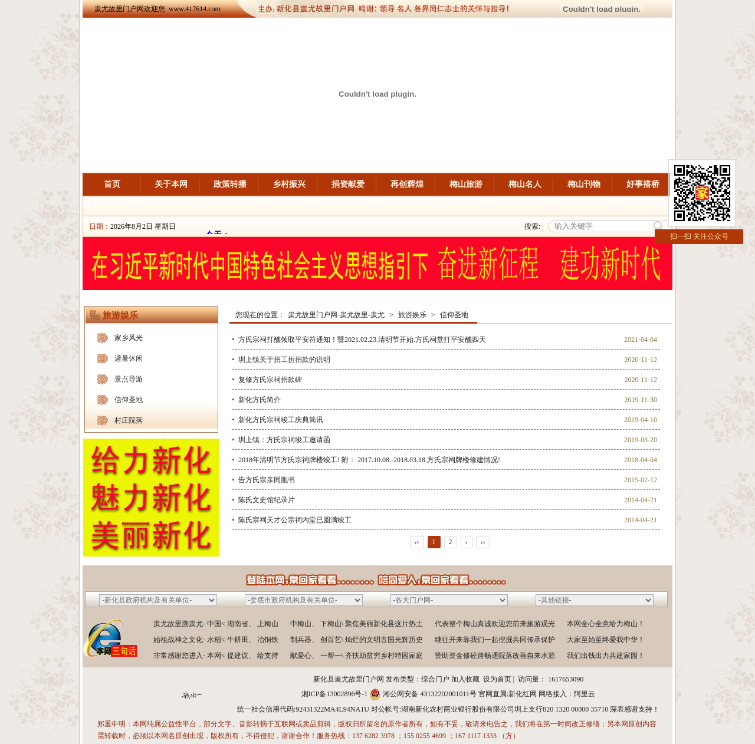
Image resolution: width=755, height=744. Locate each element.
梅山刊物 (583, 184)
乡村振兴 (289, 184)
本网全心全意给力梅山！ (606, 624)
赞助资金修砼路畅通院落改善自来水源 (495, 655)
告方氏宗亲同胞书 (266, 480)
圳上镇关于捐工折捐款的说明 (284, 359)
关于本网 (171, 184)
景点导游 (128, 379)
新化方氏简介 (259, 400)
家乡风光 (128, 338)
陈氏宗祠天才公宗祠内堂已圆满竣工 (295, 520)
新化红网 (522, 694)
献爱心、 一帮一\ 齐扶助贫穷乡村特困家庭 (356, 655)
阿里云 (584, 694)
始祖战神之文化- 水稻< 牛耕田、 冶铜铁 (215, 640)
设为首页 (497, 679)
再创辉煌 (407, 184)
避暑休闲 (128, 358)
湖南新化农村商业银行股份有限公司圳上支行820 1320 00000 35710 (504, 709)
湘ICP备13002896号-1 (334, 694)
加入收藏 (465, 679)
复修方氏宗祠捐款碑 (270, 380)
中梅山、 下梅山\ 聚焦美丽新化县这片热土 (356, 624)
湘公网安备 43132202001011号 (430, 694)
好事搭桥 (642, 184)
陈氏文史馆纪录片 (266, 500)
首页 (112, 184)
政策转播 (230, 184)
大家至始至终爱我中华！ (606, 640)
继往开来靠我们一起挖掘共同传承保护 (495, 640)
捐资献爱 (348, 184)
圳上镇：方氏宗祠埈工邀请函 (284, 440)
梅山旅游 (465, 184)
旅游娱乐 (412, 315)
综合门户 (435, 679)
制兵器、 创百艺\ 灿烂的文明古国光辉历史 (356, 640)
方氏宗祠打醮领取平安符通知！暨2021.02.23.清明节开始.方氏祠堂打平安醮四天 (362, 339)
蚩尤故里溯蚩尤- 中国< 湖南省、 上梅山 (215, 624)
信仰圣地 (128, 400)
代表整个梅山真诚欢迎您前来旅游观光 (495, 624)
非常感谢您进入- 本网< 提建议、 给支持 (215, 655)
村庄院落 (128, 420)
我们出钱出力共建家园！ (606, 655)
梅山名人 (524, 184)
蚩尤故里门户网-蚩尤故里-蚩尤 (336, 315)
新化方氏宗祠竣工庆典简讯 (280, 420)
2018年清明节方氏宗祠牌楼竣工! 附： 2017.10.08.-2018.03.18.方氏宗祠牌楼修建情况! (369, 460)
